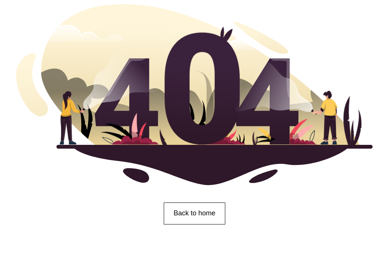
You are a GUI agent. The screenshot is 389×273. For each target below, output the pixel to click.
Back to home (194, 213)
